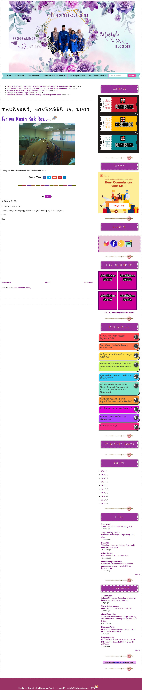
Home (47, 282)
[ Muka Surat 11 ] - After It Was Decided (116, 608)
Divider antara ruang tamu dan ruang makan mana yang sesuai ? (115, 366)
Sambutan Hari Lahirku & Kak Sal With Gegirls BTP (27, 90)
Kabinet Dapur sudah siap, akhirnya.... (113, 417)
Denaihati (105, 543)
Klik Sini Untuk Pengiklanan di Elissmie (119, 313)
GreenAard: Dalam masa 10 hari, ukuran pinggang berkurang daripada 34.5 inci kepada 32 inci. (117, 566)
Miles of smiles (107, 553)
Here (30, 688)
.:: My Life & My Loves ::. (110, 532)
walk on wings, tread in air (111, 561)
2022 (103, 485)
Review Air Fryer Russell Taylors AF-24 (112, 337)
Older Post (88, 282)
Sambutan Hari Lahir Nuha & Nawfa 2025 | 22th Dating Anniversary (34, 95)
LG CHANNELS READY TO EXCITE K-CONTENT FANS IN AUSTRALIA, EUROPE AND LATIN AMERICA (119, 642)
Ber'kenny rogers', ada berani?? (116, 408)
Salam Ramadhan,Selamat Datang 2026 (116, 527)
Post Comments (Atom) (21, 288)
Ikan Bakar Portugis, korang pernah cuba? (114, 346)
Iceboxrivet (106, 524)
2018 (103, 500)
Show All (137, 574)
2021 (103, 489)
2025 (103, 474)
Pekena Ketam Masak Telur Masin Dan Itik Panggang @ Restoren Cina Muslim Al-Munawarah (114, 388)
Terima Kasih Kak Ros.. (29, 118)
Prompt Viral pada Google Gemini (20, 93)
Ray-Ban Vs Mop (108, 426)
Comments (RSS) (88, 688)
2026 (103, 471)
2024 (103, 478)
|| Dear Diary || (108, 596)
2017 (103, 504)
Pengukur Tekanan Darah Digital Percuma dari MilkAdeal (116, 400)
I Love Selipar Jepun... (110, 606)
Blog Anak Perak (107, 627)
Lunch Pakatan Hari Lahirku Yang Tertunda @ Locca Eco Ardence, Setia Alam (37, 88)
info (48, 197)
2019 (103, 496)
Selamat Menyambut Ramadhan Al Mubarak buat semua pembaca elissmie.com (39, 86)
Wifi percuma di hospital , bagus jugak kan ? (116, 355)
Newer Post (6, 282)
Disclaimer (78, 688)
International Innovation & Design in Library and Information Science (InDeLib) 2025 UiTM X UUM (119, 619)
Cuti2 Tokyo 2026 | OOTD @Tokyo (115, 556)
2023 (103, 482)
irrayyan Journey (107, 637)
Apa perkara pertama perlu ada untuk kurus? (115, 376)
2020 (103, 493)
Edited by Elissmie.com (40, 688)
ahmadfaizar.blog (108, 614)
